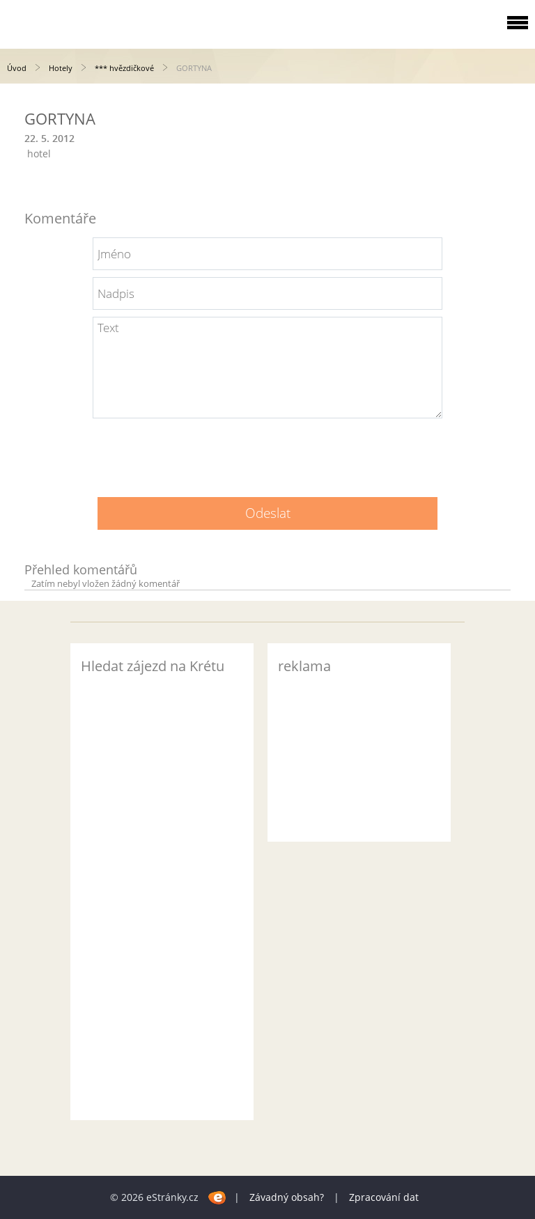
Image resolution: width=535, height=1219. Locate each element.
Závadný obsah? (286, 1197)
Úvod (16, 68)
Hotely (60, 68)
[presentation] (267, 452)
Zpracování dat (384, 1197)
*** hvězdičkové (124, 68)
